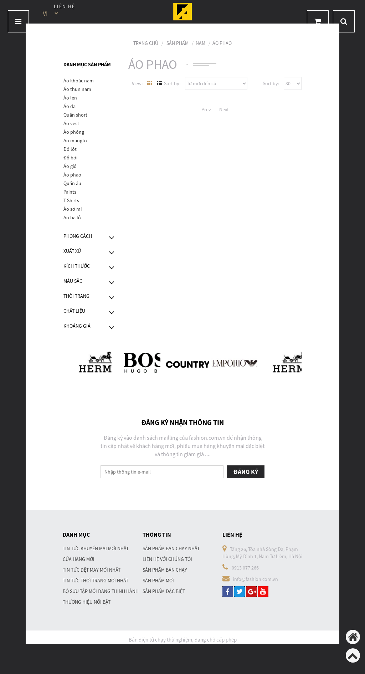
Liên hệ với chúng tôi (167, 559)
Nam (200, 43)
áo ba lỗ (72, 217)
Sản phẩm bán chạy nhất (171, 548)
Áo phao (222, 43)
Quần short (75, 115)
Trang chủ (145, 43)
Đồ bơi (70, 157)
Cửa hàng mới (78, 559)
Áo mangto (75, 140)
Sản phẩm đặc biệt (164, 591)
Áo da (69, 106)
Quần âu (72, 183)
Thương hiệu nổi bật (86, 602)
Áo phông (73, 132)
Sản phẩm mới (158, 580)
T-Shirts (71, 200)
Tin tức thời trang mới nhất (95, 580)
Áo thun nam (77, 89)
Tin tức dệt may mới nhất (91, 570)
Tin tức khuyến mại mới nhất (96, 548)
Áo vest (71, 123)
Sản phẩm (177, 43)
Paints (69, 192)
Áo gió (70, 166)
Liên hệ (64, 6)
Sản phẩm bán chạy (165, 570)
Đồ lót (70, 149)
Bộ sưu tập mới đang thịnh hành (101, 591)
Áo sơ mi (72, 209)
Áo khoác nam (78, 80)
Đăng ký (245, 472)
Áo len (70, 98)
